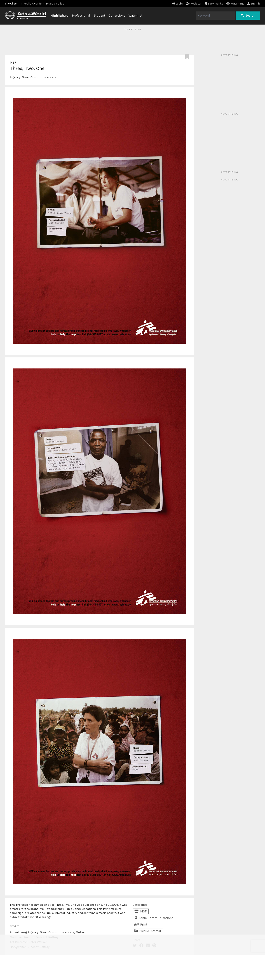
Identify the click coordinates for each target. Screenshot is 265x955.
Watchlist (135, 15)
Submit (253, 3)
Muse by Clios (55, 3)
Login (177, 3)
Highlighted (60, 15)
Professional (81, 15)
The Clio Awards (31, 3)
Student (99, 15)
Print (140, 924)
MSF (13, 62)
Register (193, 3)
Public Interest (147, 931)
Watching (235, 3)
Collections (116, 15)
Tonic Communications (39, 77)
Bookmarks (214, 3)
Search (248, 15)
